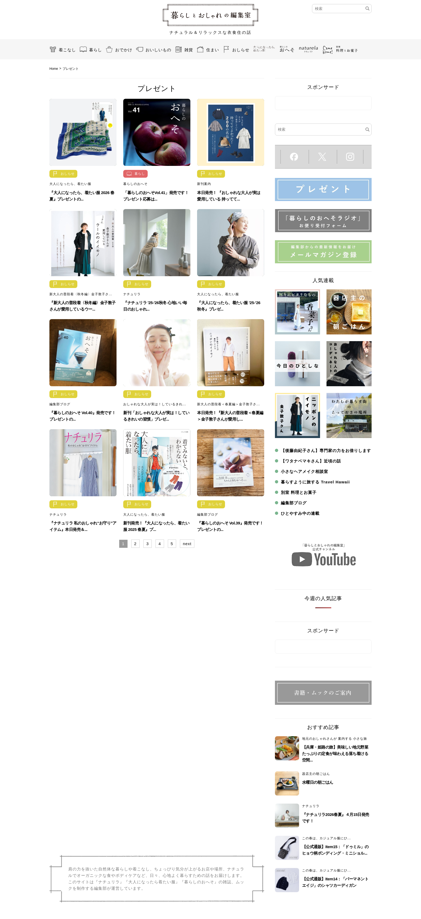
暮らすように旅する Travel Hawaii (315, 482)
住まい (212, 50)
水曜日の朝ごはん (317, 782)
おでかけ (123, 50)
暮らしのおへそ (135, 184)
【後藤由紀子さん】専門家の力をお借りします (326, 450)
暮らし (95, 50)
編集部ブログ (59, 404)
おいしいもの (158, 50)
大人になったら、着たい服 (70, 184)
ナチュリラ (132, 294)
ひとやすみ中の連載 (300, 513)
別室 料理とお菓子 (299, 492)
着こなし (67, 50)
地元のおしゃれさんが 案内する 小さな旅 (334, 739)
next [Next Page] (187, 543)
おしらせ (240, 50)
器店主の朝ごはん (316, 774)
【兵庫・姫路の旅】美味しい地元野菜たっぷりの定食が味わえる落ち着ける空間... (335, 753)
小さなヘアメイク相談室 (304, 471)
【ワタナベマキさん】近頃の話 (311, 461)
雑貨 (188, 50)
